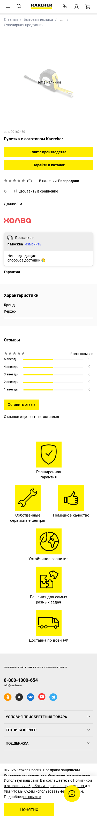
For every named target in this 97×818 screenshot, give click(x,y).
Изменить (33, 244)
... (61, 19)
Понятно (29, 809)
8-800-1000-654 (21, 680)
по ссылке (32, 797)
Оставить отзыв (21, 404)
